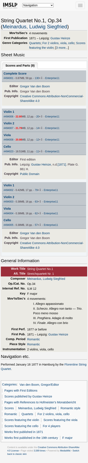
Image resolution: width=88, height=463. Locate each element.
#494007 (8, 128)
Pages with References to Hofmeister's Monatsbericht (40, 402)
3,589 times (39, 450)
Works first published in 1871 (23, 432)
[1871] (62, 164)
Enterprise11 (52, 78)
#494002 (8, 190)
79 (36, 190)
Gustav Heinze (60, 38)
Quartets (35, 43)
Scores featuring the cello (21, 426)
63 (36, 201)
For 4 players (51, 426)
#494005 (8, 225)
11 (37, 151)
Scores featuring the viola (60, 420)
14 (37, 128)
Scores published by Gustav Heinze (28, 396)
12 (37, 139)
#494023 (8, 151)
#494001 (8, 78)
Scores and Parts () (20, 65)
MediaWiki (65, 450)
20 (37, 116)
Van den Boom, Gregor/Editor (39, 384)
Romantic (33, 339)
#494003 (8, 201)
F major (67, 437)
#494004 (8, 213)
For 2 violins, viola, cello (58, 43)
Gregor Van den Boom (35, 86)
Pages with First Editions (20, 390)
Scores (9, 408)
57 (36, 225)
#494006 (8, 116)
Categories (9, 384)
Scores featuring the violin (21, 420)
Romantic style (70, 408)
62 (36, 213)
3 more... (62, 47)
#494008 (8, 139)
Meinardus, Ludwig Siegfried (35, 26)
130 (37, 78)
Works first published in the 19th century (31, 437)
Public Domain (29, 174)
